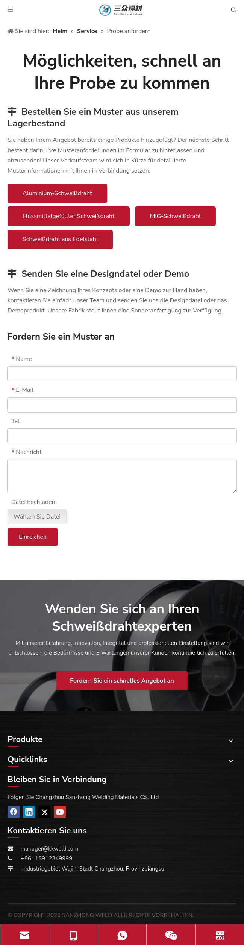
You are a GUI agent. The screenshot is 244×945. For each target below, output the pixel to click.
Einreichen (33, 537)
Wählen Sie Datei (37, 517)
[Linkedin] (29, 812)
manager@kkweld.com (49, 848)
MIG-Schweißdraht (175, 216)
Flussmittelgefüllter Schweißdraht (69, 216)
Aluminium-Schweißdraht (57, 193)
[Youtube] (60, 812)
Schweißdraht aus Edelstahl (60, 239)
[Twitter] (44, 812)
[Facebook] (14, 812)
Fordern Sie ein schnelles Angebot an (122, 681)
